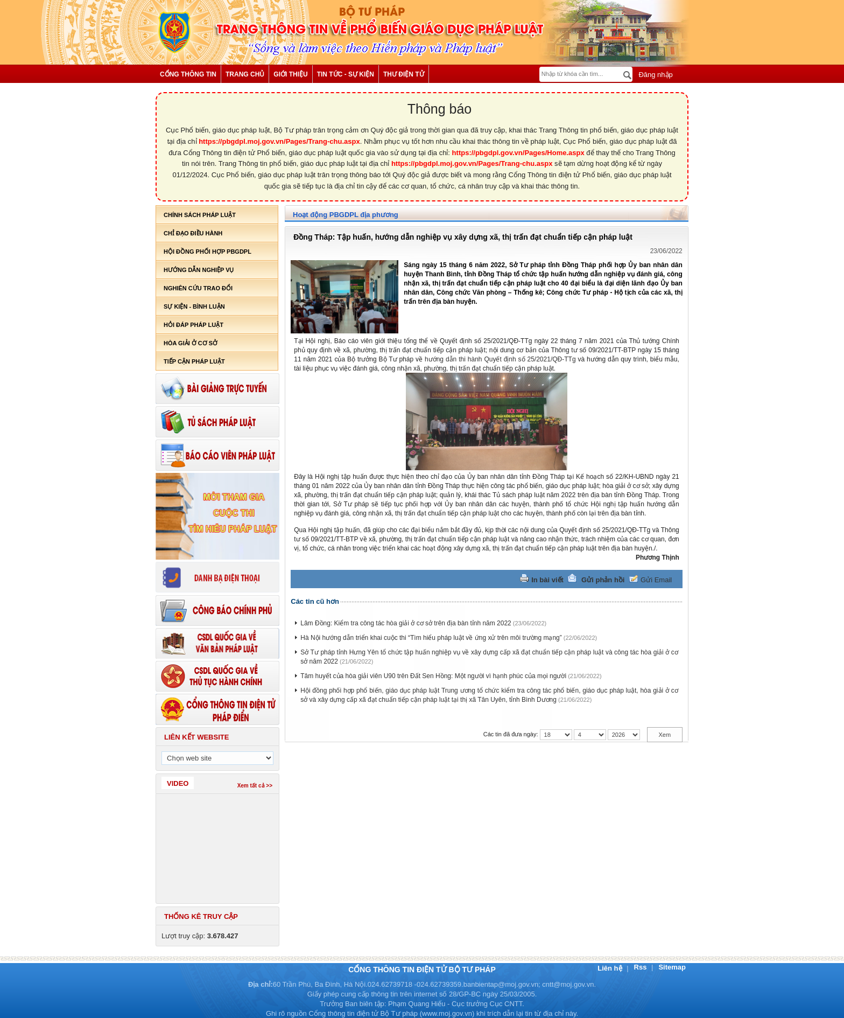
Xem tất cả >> (254, 786)
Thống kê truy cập (201, 916)
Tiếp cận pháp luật (194, 361)
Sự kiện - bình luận (194, 306)
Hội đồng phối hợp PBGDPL (207, 251)
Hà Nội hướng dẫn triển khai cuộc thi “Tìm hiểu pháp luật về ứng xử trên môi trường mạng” (431, 638)
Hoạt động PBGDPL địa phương (345, 215)
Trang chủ (245, 74)
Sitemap (672, 967)
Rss (641, 967)
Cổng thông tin (188, 74)
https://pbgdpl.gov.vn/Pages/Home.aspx (518, 153)
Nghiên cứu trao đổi (198, 288)
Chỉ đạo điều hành (193, 233)
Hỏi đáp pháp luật (193, 325)
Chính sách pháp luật (200, 215)
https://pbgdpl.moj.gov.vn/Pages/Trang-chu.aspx (279, 141)
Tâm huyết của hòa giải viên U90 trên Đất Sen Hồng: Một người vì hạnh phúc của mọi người (433, 676)
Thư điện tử (403, 74)
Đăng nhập (655, 75)
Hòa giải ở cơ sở (190, 343)
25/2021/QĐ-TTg (552, 359)
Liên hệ (610, 968)
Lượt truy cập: (199, 936)
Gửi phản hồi (602, 580)
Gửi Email (656, 580)
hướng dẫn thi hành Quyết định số (476, 359)
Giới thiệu (290, 74)
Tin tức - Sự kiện (345, 74)
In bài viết (547, 580)
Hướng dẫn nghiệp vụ (199, 270)
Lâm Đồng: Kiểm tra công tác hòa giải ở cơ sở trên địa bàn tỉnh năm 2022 (405, 623)
